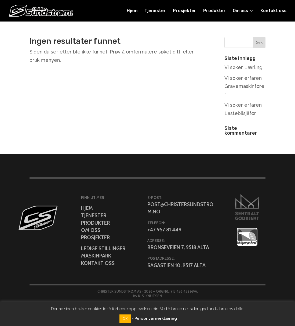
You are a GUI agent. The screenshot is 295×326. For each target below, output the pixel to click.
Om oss (240, 11)
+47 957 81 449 (164, 230)
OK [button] (125, 319)
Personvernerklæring (155, 318)
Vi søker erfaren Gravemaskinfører (244, 86)
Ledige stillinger (103, 248)
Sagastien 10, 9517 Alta (176, 265)
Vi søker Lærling (243, 67)
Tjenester (155, 11)
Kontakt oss (273, 11)
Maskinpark (96, 256)
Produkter (214, 11)
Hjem (132, 11)
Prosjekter (184, 11)
